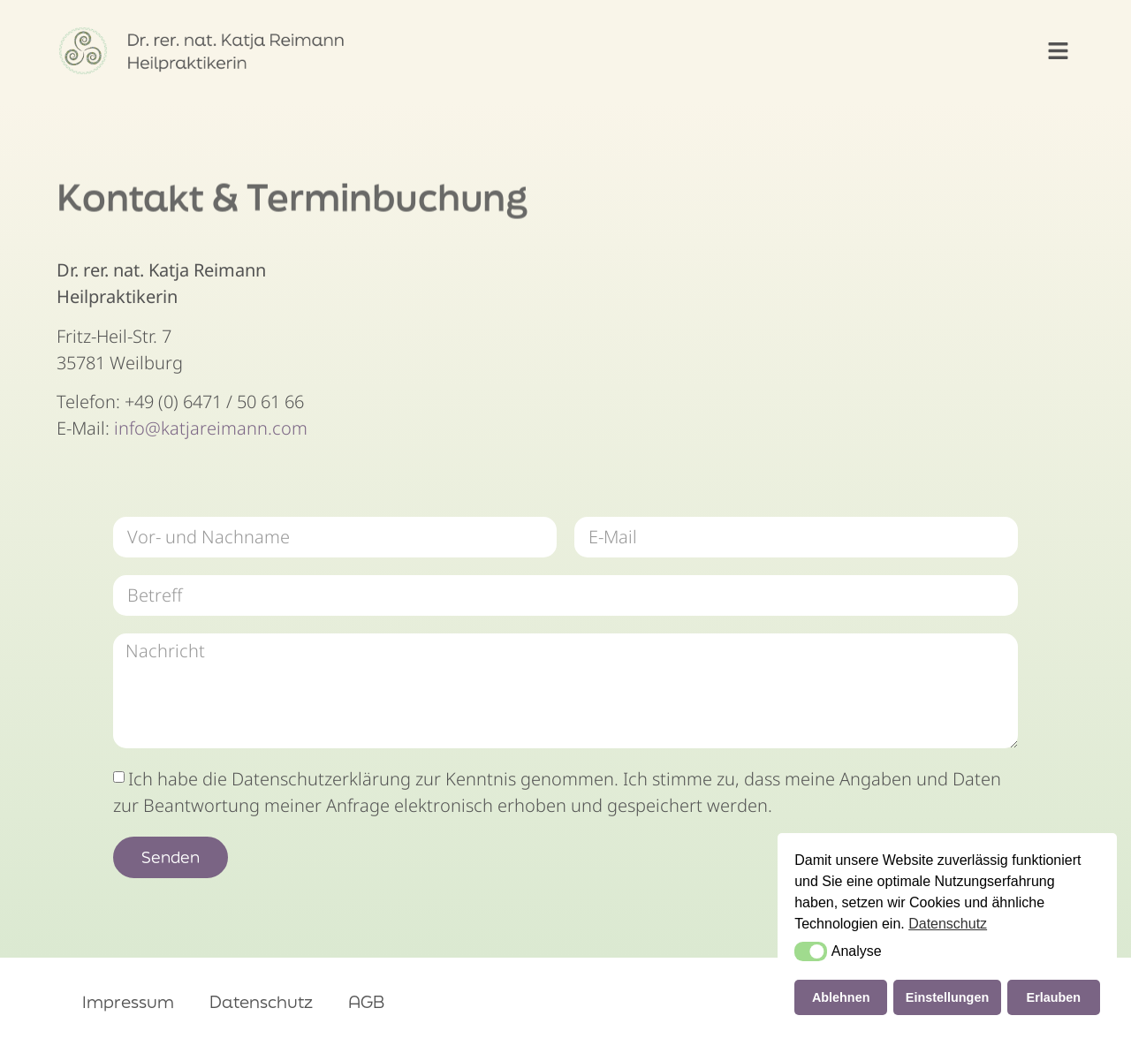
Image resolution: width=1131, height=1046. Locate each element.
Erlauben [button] (1054, 997)
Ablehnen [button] (841, 997)
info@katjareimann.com (210, 428)
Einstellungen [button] (947, 997)
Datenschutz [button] (947, 923)
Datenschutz (261, 1001)
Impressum (128, 1001)
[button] (1058, 51)
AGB (366, 1001)
